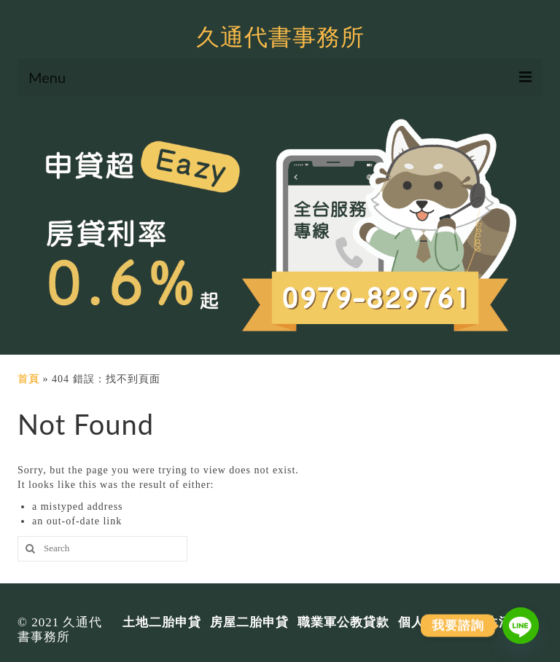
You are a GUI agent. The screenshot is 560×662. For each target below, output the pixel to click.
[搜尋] (28, 548)
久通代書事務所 (280, 36)
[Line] (520, 625)
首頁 (28, 379)
